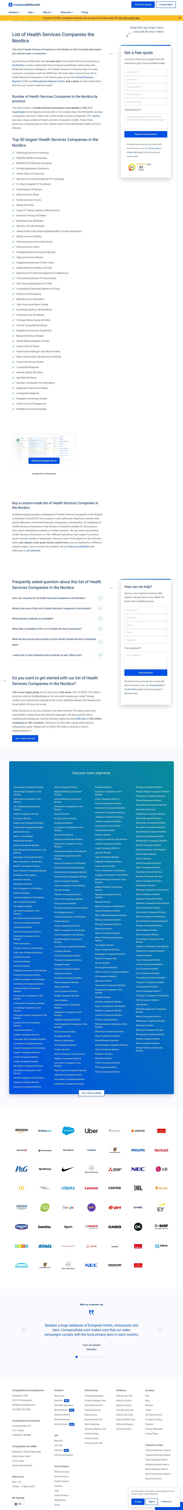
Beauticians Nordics (23, 840)
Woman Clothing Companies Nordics (149, 1049)
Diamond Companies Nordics (27, 1087)
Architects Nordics (22, 818)
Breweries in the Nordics (25, 875)
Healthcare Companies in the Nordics (68, 1014)
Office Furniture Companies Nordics (112, 972)
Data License (91, 1414)
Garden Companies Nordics (67, 969)
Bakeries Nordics (22, 832)
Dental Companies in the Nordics (29, 1078)
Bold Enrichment (62, 1414)
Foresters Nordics (62, 951)
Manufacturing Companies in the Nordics (110, 881)
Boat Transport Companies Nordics (30, 870)
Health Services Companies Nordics (67, 1006)
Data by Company (124, 1424)
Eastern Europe (61, 1481)
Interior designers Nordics (107, 799)
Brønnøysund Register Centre (49, 81)
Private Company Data (95, 1400)
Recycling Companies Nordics (150, 836)
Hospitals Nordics (62, 1036)
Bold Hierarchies (62, 1419)
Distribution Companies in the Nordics (68, 808)
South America (61, 1495)
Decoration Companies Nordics (28, 1066)
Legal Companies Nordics (107, 848)
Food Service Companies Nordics (70, 946)
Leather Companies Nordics (108, 843)
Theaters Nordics (144, 955)
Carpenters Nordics (23, 927)
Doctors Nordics (62, 814)
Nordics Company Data (106, 958)
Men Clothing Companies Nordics (111, 915)
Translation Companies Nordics (151, 977)
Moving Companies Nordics (108, 924)
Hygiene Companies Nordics (67, 1058)
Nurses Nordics (102, 963)
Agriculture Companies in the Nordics (27, 800)
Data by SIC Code (124, 1414)
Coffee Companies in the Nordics (29, 979)
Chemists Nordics (22, 943)
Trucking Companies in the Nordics (152, 995)
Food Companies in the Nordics (69, 934)
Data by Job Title (124, 1396)
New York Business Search (158, 1474)
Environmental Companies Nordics (70, 876)
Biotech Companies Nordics (27, 866)
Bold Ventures (61, 1424)
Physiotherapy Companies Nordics (111, 1045)
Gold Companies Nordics (66, 991)
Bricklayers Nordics (23, 884)
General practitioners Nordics (68, 978)
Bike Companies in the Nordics (28, 861)
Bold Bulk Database (63, 1405)
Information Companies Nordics (69, 1079)
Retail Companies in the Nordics (151, 849)
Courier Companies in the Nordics (29, 1048)
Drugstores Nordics (63, 823)
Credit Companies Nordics (26, 1061)
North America (61, 1476)
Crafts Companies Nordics (26, 1057)
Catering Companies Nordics (27, 931)
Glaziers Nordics (62, 987)
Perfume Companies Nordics (108, 1015)
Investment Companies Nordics (110, 812)
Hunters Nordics (62, 1049)
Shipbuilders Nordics (145, 885)
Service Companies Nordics (149, 881)
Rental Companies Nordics (148, 845)
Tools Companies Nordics (148, 960)
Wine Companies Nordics (148, 1043)
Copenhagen (19, 111)
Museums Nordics (103, 928)
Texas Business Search (156, 1459)
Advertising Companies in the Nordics (27, 793)
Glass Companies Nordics (66, 982)
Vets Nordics (142, 1004)
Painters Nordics (103, 997)
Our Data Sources (153, 1414)
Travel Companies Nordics (148, 991)
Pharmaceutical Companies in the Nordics (111, 1025)
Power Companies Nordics (107, 1062)
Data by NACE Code (125, 1419)
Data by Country (123, 1400)
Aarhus (96, 115)
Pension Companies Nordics (108, 1010)
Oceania (58, 1486)
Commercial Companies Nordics (29, 984)
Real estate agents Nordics (148, 818)
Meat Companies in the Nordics (110, 906)
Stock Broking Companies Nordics (152, 921)
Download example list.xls (43, 460)
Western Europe (61, 1471)
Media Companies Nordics (107, 910)
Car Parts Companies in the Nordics (26, 912)
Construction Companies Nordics (29, 1003)
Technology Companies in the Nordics (150, 940)
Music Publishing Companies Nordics (109, 939)
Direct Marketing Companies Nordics (67, 800)
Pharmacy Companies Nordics (109, 1031)
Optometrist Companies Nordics (110, 985)
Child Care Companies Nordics (28, 952)
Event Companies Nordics (66, 881)
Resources (67, 12)
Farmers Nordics (62, 890)
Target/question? (133, 109)
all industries (33, 550)
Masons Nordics (103, 902)
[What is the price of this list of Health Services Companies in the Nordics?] (57, 608)
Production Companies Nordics (150, 796)
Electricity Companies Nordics (68, 839)
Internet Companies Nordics (108, 803)
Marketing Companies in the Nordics (108, 896)
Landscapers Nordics (105, 830)
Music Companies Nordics (107, 933)
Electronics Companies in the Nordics (68, 845)
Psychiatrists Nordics (146, 809)
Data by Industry (124, 1405)
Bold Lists (59, 1396)
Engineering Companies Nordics (69, 867)
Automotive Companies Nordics (29, 827)
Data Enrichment (93, 1410)
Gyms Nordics (61, 1000)
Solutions (14, 12)
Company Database (94, 1396)
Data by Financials (125, 1410)
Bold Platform (61, 1410)
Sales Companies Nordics (148, 867)
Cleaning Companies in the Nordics (30, 970)
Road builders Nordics (146, 854)
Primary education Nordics (107, 1072)
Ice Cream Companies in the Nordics (67, 1064)
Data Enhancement (94, 1405)
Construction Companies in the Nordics (28, 997)
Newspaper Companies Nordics (110, 954)
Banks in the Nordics (23, 836)
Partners (149, 1424)
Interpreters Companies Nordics (110, 808)
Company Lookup (153, 1419)
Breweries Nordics (22, 879)
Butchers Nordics (22, 893)
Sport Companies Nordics (148, 907)
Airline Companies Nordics (26, 814)
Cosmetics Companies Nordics (28, 1043)
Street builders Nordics (146, 930)
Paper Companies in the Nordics (110, 1006)
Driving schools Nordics (65, 818)
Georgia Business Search (157, 1464)
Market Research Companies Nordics (108, 888)
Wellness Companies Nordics (149, 1030)
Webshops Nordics (145, 1025)
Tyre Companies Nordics (147, 1000)
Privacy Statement (154, 1429)
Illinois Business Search (156, 1469)
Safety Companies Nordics (148, 863)
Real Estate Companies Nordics (151, 823)
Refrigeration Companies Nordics (151, 840)
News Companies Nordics (107, 949)
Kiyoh (149, 164)
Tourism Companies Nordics (149, 964)
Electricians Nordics (63, 835)
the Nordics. (18, 65)
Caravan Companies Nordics (27, 923)
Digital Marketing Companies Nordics (68, 793)
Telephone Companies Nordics (150, 951)
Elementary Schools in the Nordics (70, 851)
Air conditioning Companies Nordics (27, 808)
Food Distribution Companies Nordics (68, 940)
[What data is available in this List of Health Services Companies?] (57, 629)
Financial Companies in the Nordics (71, 908)
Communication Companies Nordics (27, 990)
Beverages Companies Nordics (28, 857)
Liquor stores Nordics (105, 866)
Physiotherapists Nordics (107, 1040)
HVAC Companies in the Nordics (69, 1054)
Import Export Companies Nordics (70, 1070)
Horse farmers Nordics (65, 1031)
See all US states (153, 1478)
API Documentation (63, 1455)
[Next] (159, 1329)
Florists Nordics (61, 921)
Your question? (133, 648)
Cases (148, 1410)
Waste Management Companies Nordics (151, 1010)
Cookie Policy (132, 152)
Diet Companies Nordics (65, 787)
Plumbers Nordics (103, 1058)
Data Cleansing (92, 1424)
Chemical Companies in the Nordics (26, 937)
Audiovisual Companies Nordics (29, 823)
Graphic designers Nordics (66, 995)
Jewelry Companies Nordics (108, 821)
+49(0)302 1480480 (21, 1435)
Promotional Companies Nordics (151, 805)
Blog (147, 1400)
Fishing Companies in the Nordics (70, 917)
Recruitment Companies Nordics (151, 831)
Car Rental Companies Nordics (28, 918)
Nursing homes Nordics (106, 967)
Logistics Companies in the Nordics (112, 875)
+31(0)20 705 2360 (21, 1409)
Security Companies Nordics (149, 876)
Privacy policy (154, 148)
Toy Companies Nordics (147, 969)
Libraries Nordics (103, 852)
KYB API (58, 1450)
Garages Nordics (62, 964)
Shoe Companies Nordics (148, 894)
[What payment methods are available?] (57, 618)
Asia (56, 1490)
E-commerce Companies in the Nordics (68, 829)
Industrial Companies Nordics (68, 1075)
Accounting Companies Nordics (28, 787)
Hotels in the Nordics (64, 1040)
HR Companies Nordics (65, 1045)
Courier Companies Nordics (27, 1052)
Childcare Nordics (22, 957)
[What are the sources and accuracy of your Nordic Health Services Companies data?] (57, 642)
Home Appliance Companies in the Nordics (70, 1025)
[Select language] (18, 1504)
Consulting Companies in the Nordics (27, 1009)
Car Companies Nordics (25, 902)
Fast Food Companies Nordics (68, 899)
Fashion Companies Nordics (67, 894)
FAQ (147, 1396)
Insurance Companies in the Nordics (108, 793)
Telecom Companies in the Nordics (152, 946)
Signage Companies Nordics (149, 898)
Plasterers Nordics (104, 1054)
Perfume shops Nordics (106, 1019)
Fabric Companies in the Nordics (69, 885)
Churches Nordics (22, 961)
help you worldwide (78, 546)
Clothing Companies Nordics (27, 975)
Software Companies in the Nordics (152, 903)
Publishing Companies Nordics (150, 814)
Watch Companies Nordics (148, 1016)
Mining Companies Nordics (108, 920)
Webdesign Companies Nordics (150, 1021)
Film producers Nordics (65, 903)
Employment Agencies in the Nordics (67, 857)
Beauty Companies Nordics (26, 845)
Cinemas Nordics (22, 966)
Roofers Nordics (143, 858)
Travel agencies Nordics (147, 986)
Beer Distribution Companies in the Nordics (30, 851)
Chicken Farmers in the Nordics (28, 948)
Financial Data (91, 1438)
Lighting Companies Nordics (108, 861)
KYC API (58, 1445)
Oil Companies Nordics (106, 976)
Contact (149, 1405)
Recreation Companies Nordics (150, 827)
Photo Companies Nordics (107, 1036)
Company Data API (94, 1443)
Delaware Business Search (158, 1455)
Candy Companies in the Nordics (29, 897)
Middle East (60, 1500)
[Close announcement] (180, 18)
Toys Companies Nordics (147, 973)
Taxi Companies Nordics (147, 934)
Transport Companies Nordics (150, 982)
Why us (47, 12)
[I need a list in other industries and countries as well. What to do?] (57, 655)
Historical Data (92, 1433)
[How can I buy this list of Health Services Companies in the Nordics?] (57, 598)
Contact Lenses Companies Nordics (27, 1024)
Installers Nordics (103, 787)
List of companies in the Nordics (110, 870)
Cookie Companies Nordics (26, 1034)
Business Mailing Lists (95, 1429)
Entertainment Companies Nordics (70, 872)
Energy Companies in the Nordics (70, 863)
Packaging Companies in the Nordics (108, 991)
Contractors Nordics (23, 1030)
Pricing (84, 12)
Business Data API (93, 1419)
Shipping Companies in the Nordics (152, 890)
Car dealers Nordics (23, 906)
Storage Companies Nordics (149, 925)
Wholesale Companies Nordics (150, 1034)
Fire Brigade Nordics (63, 912)
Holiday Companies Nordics (67, 1019)
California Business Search (158, 1450)
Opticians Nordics (103, 981)
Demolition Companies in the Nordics (27, 1072)
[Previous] (23, 1329)
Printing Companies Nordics (149, 787)
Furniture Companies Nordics (68, 960)
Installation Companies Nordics (69, 1084)
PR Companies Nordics (106, 1067)
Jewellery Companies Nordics (109, 817)
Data (31, 12)
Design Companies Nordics (26, 1082)
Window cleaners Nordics (148, 1039)
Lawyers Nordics (103, 834)
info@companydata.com (24, 1405)
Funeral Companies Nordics (67, 955)
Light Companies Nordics (107, 857)
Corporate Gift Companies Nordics (30, 1039)
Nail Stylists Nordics (104, 945)
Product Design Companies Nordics (152, 791)
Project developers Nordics (148, 800)
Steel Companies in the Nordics (150, 916)
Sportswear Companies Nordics (151, 912)
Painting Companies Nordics (108, 1001)
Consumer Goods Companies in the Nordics (30, 1017)
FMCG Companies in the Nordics (69, 930)
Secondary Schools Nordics (149, 872)
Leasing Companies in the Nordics (111, 839)
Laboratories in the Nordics (108, 826)
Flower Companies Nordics (67, 926)
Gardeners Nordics (63, 973)
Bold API (58, 1400)
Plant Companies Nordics (107, 1049)
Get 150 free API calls (129, 18)
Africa (57, 1505)
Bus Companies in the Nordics (28, 888)
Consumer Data (123, 1429)
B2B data (81, 718)
